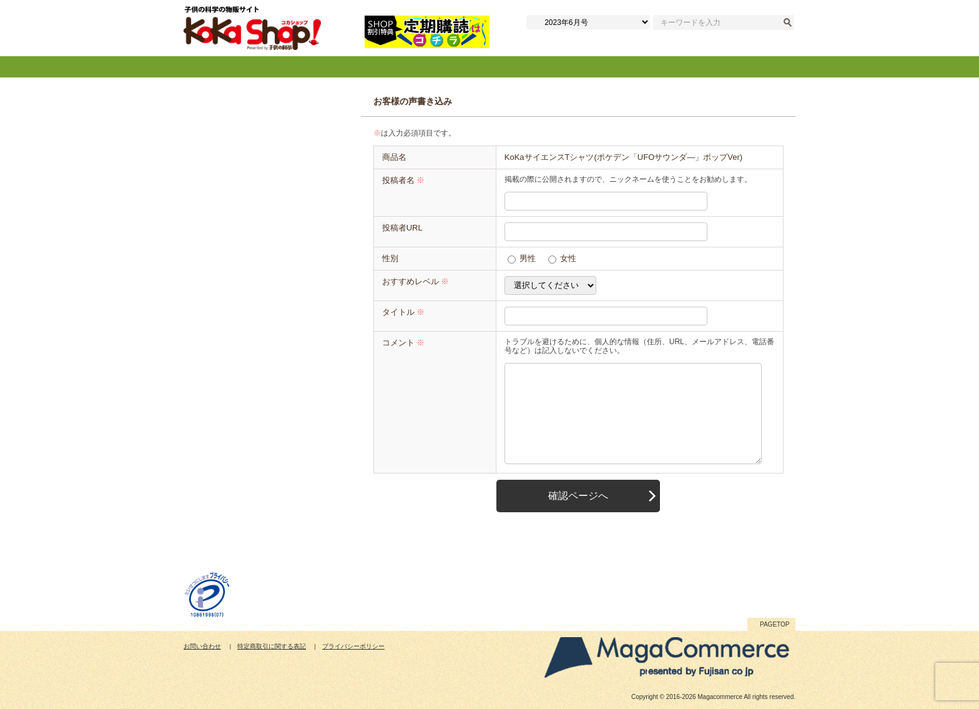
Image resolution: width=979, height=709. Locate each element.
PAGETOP (774, 624)
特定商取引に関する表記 (271, 646)
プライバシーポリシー (353, 646)
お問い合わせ (202, 646)
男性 (527, 258)
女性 (568, 258)
